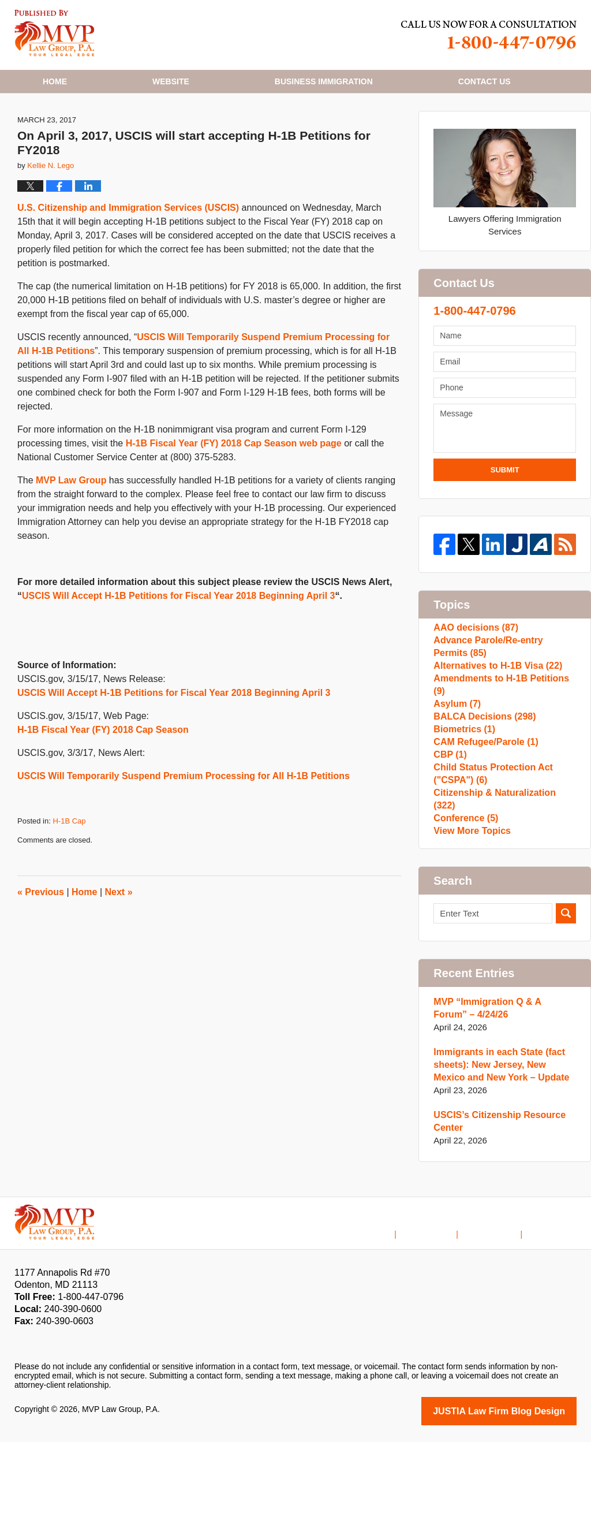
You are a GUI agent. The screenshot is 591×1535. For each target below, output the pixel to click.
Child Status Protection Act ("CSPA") (489, 861)
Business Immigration (324, 81)
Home (55, 81)
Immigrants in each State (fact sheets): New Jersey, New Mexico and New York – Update (501, 1160)
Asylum (455, 763)
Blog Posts (556, 1319)
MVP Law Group (71, 526)
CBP (449, 836)
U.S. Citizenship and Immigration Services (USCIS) (128, 253)
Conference (463, 905)
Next (119, 937)
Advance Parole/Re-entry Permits (501, 701)
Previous (40, 937)
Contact (484, 81)
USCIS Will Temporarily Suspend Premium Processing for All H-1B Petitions (183, 821)
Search (566, 1009)
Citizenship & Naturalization (502, 886)
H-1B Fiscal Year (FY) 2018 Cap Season (103, 775)
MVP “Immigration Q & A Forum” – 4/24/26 (504, 1103)
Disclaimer (444, 1319)
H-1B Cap (69, 866)
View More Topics (469, 923)
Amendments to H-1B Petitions (503, 744)
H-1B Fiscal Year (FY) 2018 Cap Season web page (234, 489)
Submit (505, 515)
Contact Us (500, 1319)
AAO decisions (473, 676)
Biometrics (462, 799)
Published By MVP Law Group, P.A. (489, 35)
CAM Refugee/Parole (482, 818)
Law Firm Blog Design (521, 1505)
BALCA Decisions (481, 781)
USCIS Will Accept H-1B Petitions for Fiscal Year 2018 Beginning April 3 (178, 641)
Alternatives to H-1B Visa (493, 726)
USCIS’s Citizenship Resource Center (495, 1216)
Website (170, 81)
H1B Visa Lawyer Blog (54, 33)
